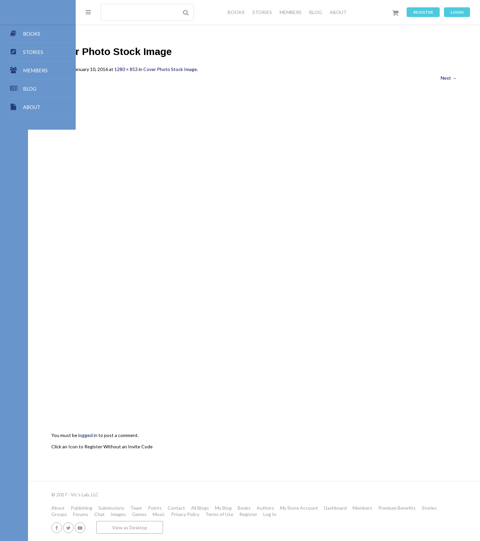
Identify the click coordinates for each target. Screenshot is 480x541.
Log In (362, 514)
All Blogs (248, 508)
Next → (449, 78)
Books (291, 508)
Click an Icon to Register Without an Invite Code (149, 446)
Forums (173, 514)
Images (211, 514)
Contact (224, 508)
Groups (152, 514)
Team (184, 508)
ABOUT (338, 12)
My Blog (271, 508)
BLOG (315, 12)
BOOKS (236, 12)
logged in (135, 435)
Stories (130, 514)
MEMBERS (291, 12)
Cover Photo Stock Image (218, 69)
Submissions (159, 508)
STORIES (262, 12)
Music (251, 514)
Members (410, 508)
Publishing (129, 508)
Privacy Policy (278, 514)
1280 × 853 (173, 69)
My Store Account (347, 508)
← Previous (111, 78)
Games (232, 514)
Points (202, 508)
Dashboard (383, 508)
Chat (192, 514)
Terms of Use (312, 514)
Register (423, 12)
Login (457, 12)
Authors (313, 508)
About (105, 508)
